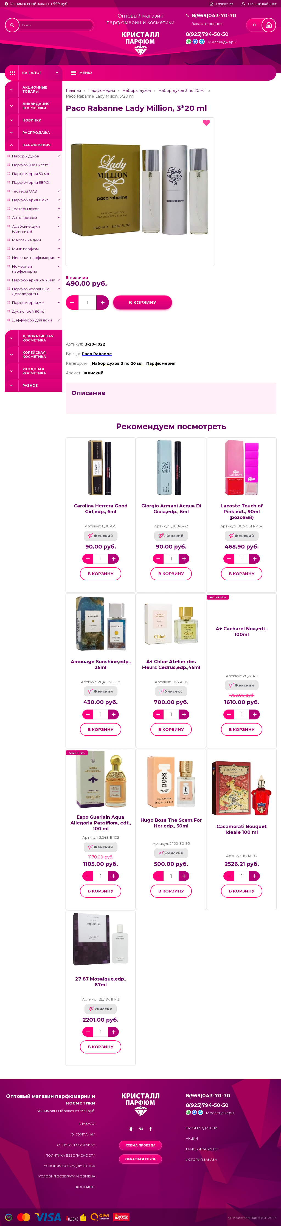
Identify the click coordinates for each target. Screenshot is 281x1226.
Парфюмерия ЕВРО (30, 182)
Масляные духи (26, 240)
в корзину (142, 302)
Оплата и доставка (76, 1145)
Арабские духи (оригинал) (26, 228)
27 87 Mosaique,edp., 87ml (100, 981)
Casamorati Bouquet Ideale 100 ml (242, 829)
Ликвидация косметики (36, 106)
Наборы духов (25, 156)
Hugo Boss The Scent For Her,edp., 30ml (171, 823)
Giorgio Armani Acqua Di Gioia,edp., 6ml (171, 508)
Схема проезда (141, 1145)
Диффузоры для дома (32, 320)
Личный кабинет (202, 1149)
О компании (83, 1134)
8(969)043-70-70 (214, 16)
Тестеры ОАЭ (24, 191)
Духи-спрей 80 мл (28, 311)
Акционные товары (35, 89)
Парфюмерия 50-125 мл (33, 280)
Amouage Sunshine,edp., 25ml (101, 664)
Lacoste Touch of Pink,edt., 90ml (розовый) (242, 511)
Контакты (85, 1187)
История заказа (201, 1159)
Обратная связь (140, 1159)
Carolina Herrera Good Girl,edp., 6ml (101, 508)
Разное (30, 385)
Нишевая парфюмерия (33, 257)
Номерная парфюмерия (24, 268)
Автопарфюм (24, 217)
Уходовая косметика (34, 371)
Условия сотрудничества (69, 1166)
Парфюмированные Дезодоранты (31, 291)
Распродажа (36, 133)
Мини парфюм (25, 249)
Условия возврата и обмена (66, 1176)
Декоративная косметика (38, 338)
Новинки (32, 120)
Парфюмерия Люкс (30, 200)
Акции (192, 1138)
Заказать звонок (207, 24)
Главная (73, 90)
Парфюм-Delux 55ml (30, 165)
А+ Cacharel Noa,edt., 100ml (242, 631)
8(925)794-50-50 (207, 34)
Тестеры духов (26, 209)
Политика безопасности (70, 1155)
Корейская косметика (34, 355)
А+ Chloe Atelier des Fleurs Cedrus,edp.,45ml (171, 664)
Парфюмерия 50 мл (30, 173)
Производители (201, 1128)
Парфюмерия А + (28, 302)
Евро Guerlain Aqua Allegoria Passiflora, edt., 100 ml (101, 822)
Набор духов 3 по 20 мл (182, 90)
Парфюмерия (36, 145)
